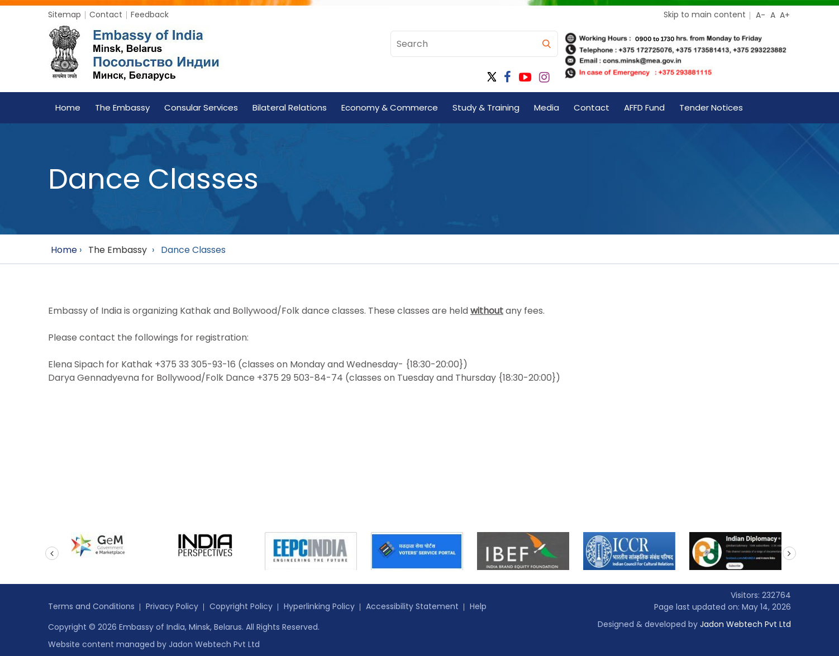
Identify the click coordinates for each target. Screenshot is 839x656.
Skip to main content (705, 14)
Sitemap (64, 14)
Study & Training (485, 107)
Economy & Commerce (389, 107)
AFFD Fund (644, 107)
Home (67, 107)
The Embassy (122, 107)
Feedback (150, 14)
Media (546, 107)
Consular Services (201, 107)
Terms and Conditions (91, 606)
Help (478, 606)
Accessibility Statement (412, 606)
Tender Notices (711, 107)
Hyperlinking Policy (319, 606)
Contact (105, 14)
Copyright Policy (241, 606)
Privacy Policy (172, 606)
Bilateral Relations (289, 107)
